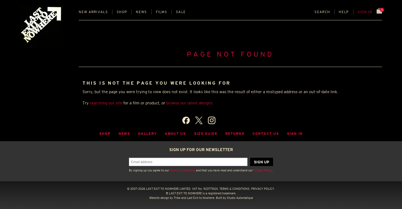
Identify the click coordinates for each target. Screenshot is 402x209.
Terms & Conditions (182, 170)
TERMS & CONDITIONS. (234, 188)
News (141, 12)
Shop (122, 12)
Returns (235, 134)
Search (322, 12)
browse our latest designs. (190, 103)
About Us (175, 134)
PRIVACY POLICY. (263, 188)
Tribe (177, 197)
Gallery (147, 134)
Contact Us (266, 134)
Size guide (205, 134)
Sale (181, 12)
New (93, 12)
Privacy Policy (262, 170)
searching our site (106, 103)
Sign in (365, 12)
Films (161, 12)
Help (344, 12)
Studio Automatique (240, 197)
